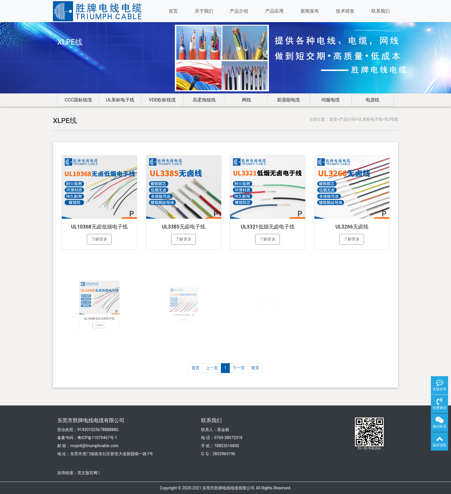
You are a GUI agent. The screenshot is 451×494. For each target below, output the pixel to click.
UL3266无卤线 (351, 222)
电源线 (372, 100)
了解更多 (99, 238)
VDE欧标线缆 (162, 100)
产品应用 (274, 11)
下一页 (239, 368)
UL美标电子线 (120, 100)
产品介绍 (239, 11)
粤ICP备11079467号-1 (97, 437)
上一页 (212, 368)
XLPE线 (391, 119)
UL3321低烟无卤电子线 (268, 224)
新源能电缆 (288, 100)
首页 (173, 11)
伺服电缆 (330, 100)
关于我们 (204, 11)
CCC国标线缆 (78, 100)
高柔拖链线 (204, 100)
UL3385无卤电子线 (183, 225)
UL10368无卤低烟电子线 (99, 226)
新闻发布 (310, 11)
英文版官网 (87, 472)
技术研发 (345, 11)
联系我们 (380, 11)
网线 (246, 100)
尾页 (255, 368)
